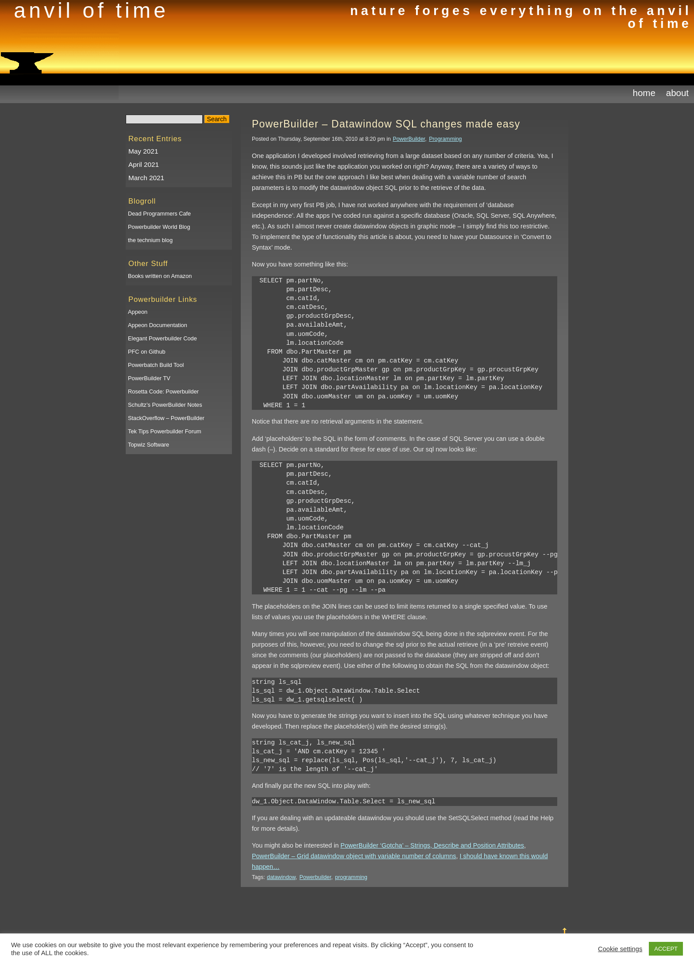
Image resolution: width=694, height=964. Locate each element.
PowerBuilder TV (149, 378)
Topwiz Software (148, 444)
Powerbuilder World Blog (159, 227)
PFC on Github (147, 351)
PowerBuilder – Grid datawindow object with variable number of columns (354, 856)
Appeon (137, 311)
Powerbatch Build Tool (156, 365)
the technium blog (150, 240)
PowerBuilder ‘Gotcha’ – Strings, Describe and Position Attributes (432, 845)
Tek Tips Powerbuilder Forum (164, 431)
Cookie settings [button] (620, 948)
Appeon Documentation (157, 325)
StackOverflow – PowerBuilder (166, 418)
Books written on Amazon (160, 276)
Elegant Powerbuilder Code (162, 338)
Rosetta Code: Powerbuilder (163, 391)
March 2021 (146, 177)
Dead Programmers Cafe (159, 213)
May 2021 (143, 151)
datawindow (281, 877)
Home (644, 93)
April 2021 (143, 164)
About (677, 93)
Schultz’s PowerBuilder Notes (165, 404)
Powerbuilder (316, 877)
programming (351, 877)
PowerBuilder (409, 139)
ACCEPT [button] (666, 948)
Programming (445, 139)
